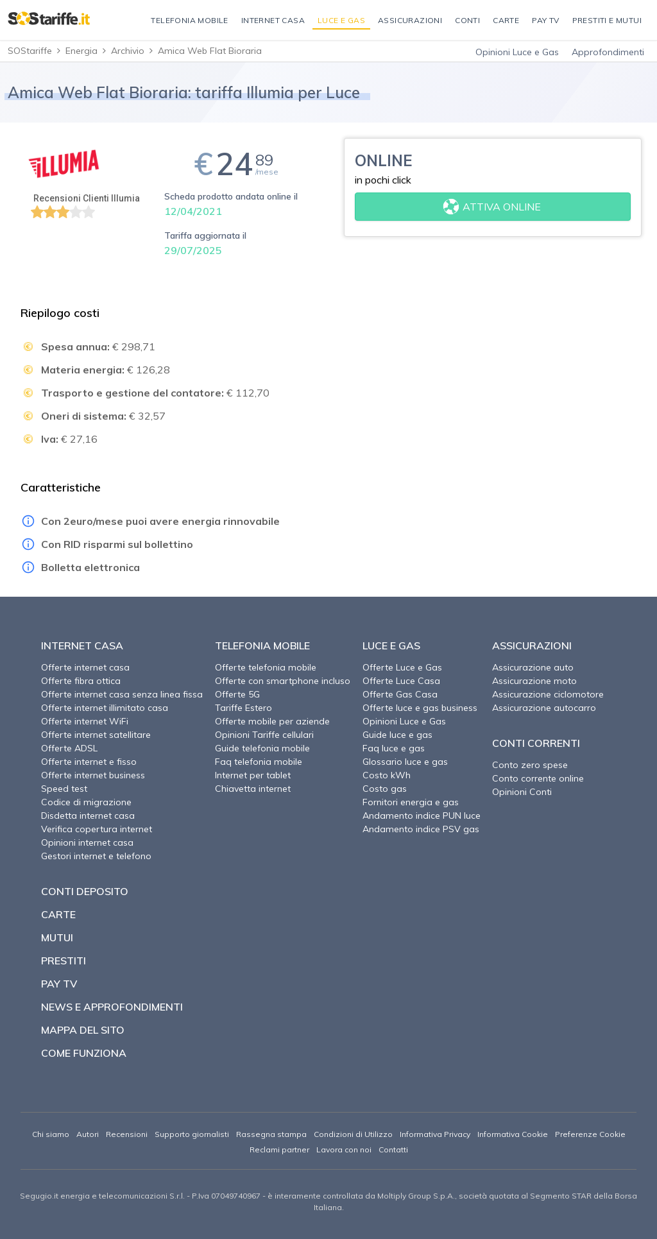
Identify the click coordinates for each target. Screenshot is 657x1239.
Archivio (127, 50)
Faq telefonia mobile (258, 761)
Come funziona (83, 1053)
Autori (87, 1134)
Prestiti (63, 960)
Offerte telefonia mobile (265, 667)
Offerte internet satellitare (96, 734)
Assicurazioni (532, 645)
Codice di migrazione (86, 802)
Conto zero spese (530, 765)
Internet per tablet (253, 775)
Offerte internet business (93, 775)
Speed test (64, 788)
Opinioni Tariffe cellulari (264, 734)
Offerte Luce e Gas (402, 667)
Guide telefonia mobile (262, 748)
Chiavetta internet (253, 788)
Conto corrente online (538, 778)
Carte (58, 914)
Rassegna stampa (271, 1134)
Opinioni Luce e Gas (517, 52)
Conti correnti (536, 743)
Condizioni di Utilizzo (353, 1134)
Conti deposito (84, 891)
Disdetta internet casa (88, 815)
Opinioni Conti (522, 792)
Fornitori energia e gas (411, 802)
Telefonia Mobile (262, 645)
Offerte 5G (237, 694)
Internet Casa (82, 645)
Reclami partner (279, 1149)
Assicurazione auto (533, 667)
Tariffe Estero (243, 707)
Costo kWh (387, 775)
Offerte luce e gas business (420, 707)
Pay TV (59, 983)
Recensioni (127, 1134)
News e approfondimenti (112, 1006)
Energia (81, 50)
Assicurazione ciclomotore (548, 694)
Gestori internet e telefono (96, 856)
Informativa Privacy (435, 1134)
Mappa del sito (82, 1029)
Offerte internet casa (85, 667)
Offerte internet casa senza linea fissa (122, 694)
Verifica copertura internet (96, 829)
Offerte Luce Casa (401, 681)
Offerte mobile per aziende (272, 721)
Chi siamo (50, 1134)
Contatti (393, 1149)
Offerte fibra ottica (81, 681)
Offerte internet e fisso (89, 761)
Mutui (57, 937)
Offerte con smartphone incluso (282, 681)
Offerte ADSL (69, 748)
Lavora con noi (343, 1149)
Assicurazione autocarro (544, 707)
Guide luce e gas (397, 734)
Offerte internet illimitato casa (104, 707)
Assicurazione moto (534, 681)
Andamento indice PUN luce (422, 815)
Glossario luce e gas (405, 761)
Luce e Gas (391, 645)
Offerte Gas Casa (400, 694)
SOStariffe (30, 50)
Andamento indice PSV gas (421, 829)
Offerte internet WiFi (84, 721)
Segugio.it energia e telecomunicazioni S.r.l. (102, 1196)
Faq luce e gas (394, 748)
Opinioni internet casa (87, 842)
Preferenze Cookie (590, 1134)
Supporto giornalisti (192, 1134)
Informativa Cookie (512, 1134)
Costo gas (385, 788)
